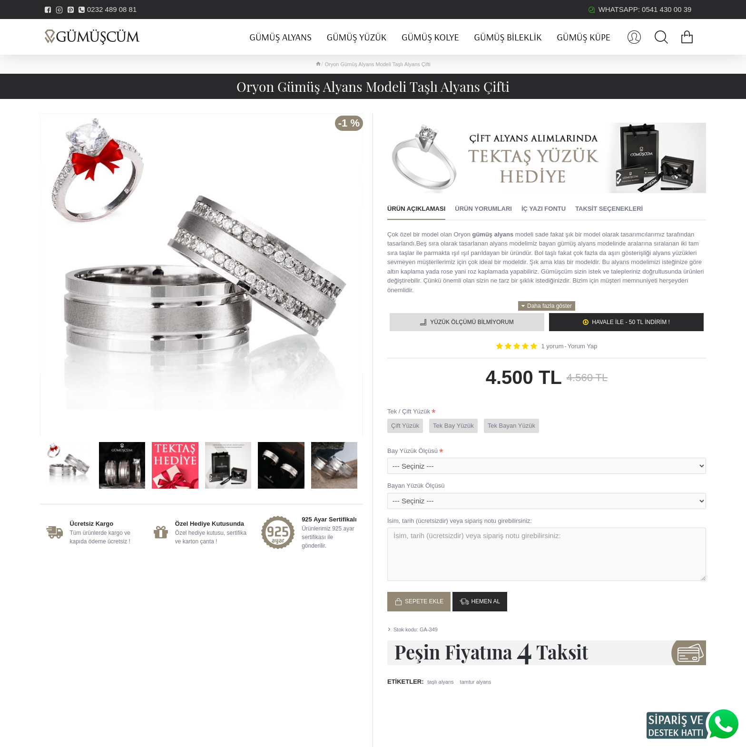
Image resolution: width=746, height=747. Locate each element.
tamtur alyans (475, 678)
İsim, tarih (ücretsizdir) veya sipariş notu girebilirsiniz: (459, 520)
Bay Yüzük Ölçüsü (412, 450)
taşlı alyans (441, 678)
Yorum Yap (583, 346)
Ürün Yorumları (483, 208)
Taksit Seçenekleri (609, 208)
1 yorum (552, 346)
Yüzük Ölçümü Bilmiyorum (471, 322)
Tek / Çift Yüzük (408, 411)
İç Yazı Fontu (543, 208)
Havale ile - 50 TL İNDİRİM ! (631, 322)
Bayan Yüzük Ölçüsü (415, 485)
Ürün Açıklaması (416, 208)
